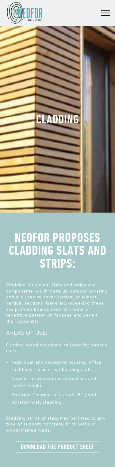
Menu (105, 13)
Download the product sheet (57, 446)
